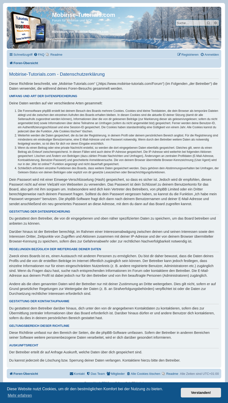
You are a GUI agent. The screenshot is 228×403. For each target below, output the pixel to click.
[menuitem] (39, 54)
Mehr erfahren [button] (20, 395)
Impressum (60, 40)
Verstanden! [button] (201, 393)
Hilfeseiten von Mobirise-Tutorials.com (80, 32)
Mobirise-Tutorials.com (83, 15)
